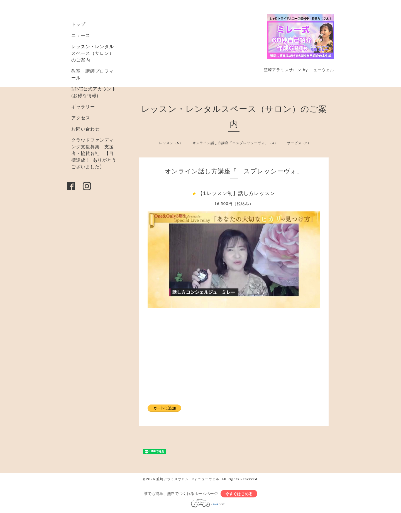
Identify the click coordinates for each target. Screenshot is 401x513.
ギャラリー (83, 106)
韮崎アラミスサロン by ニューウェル (187, 479)
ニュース (80, 35)
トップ (78, 24)
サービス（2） (299, 143)
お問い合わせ (85, 129)
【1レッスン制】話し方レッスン (236, 193)
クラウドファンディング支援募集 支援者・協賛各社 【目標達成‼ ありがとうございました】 (93, 153)
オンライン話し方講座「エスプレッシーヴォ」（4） (235, 143)
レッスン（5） (171, 143)
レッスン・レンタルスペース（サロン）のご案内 (92, 53)
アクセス (80, 117)
